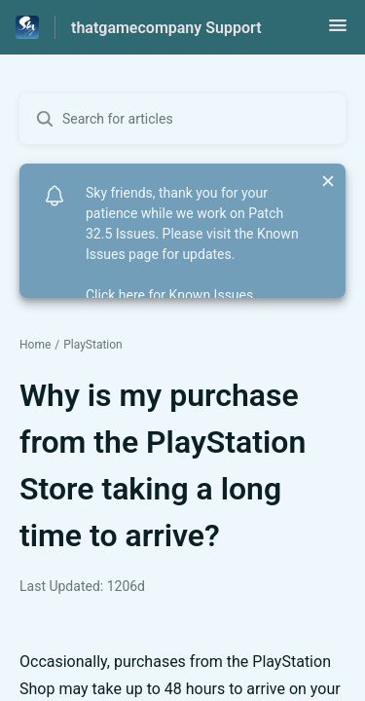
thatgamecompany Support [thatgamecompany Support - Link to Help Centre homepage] (166, 27)
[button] (337, 31)
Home (35, 344)
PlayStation (93, 344)
